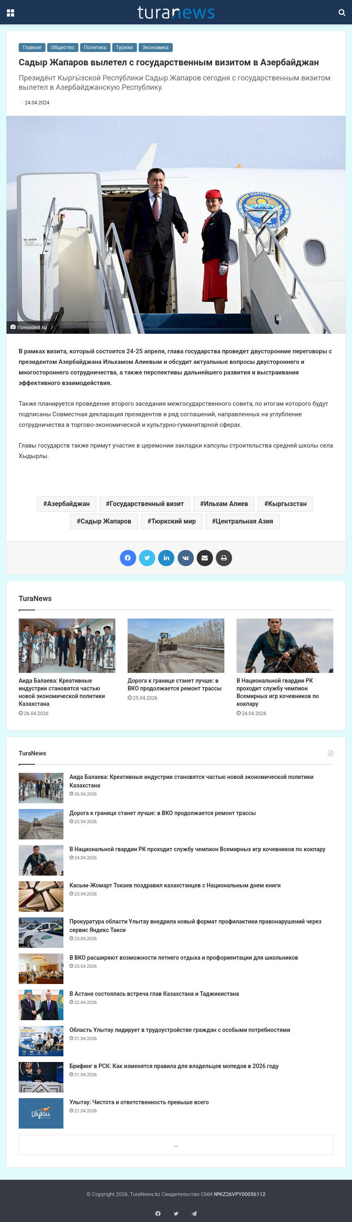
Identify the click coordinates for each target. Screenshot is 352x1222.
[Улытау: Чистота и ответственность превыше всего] (41, 1113)
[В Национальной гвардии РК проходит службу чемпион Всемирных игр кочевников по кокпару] (285, 646)
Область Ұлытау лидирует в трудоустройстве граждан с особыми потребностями (180, 1030)
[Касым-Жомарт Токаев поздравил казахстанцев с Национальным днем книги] (41, 896)
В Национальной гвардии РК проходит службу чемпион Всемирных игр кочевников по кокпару (197, 849)
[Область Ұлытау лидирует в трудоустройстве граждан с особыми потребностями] (41, 1041)
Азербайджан (68, 504)
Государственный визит (147, 504)
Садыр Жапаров (105, 521)
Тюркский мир (173, 521)
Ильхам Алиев (226, 504)
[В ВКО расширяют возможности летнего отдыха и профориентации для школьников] (41, 969)
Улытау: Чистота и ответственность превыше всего (139, 1102)
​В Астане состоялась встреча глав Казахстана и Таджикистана (154, 994)
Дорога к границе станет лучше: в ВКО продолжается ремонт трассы (163, 813)
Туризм (124, 47)
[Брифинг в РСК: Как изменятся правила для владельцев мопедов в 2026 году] (41, 1077)
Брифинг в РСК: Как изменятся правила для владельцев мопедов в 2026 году (174, 1066)
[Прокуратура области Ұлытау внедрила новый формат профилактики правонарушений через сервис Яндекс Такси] (41, 932)
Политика (95, 47)
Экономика (156, 47)
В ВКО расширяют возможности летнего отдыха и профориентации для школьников (184, 957)
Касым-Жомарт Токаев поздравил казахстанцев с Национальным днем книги (175, 885)
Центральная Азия (244, 521)
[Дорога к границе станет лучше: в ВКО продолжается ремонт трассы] (176, 646)
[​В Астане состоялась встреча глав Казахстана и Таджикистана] (41, 1005)
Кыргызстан (287, 504)
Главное (32, 47)
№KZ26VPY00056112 (239, 1194)
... (176, 1145)
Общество (62, 47)
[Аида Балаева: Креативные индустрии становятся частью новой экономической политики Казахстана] (67, 646)
